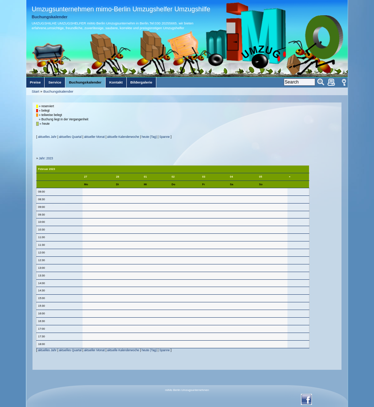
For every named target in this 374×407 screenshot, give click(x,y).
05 (260, 176)
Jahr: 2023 (46, 158)
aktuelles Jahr (47, 137)
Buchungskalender (58, 91)
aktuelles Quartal (70, 137)
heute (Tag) (149, 137)
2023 (52, 169)
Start (35, 91)
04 (231, 176)
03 (203, 176)
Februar (43, 169)
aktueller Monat (94, 137)
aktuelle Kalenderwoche (123, 137)
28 (117, 176)
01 (145, 176)
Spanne (164, 137)
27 (85, 176)
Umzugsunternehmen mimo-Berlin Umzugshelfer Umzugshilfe (121, 9)
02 (173, 176)
